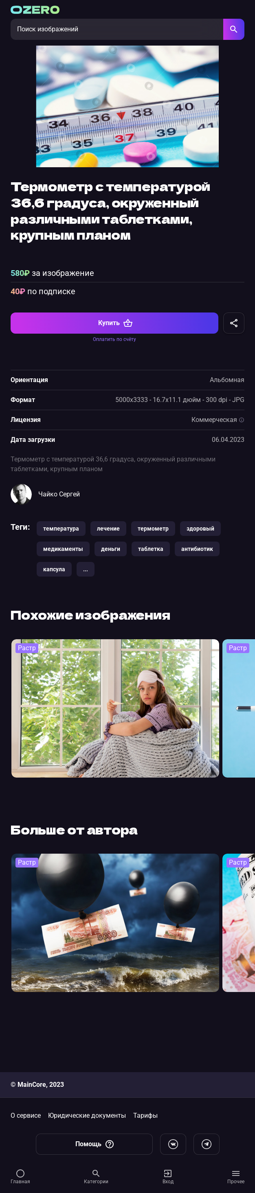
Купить (115, 375)
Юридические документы (87, 1115)
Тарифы (145, 1115)
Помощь (94, 1144)
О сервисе (26, 1115)
